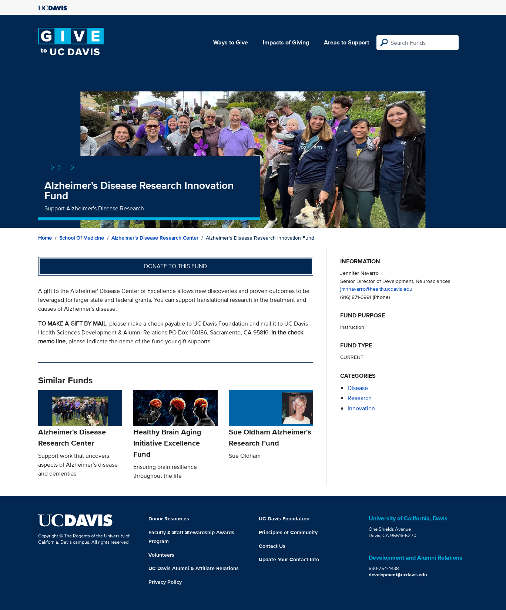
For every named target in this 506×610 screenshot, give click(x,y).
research (360, 398)
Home (45, 237)
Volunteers (161, 555)
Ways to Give (230, 42)
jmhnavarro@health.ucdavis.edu (376, 289)
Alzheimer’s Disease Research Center (154, 237)
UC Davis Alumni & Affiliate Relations (193, 568)
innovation (361, 408)
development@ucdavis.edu (398, 574)
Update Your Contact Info (289, 559)
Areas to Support (346, 42)
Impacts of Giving (286, 42)
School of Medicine (81, 237)
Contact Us (272, 546)
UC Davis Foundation (284, 518)
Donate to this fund (175, 266)
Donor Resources (168, 518)
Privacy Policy (165, 582)
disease (358, 388)
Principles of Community (288, 532)
